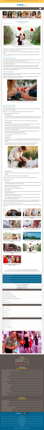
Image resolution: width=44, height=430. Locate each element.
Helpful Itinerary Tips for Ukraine (7, 410)
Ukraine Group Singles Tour (20, 284)
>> (20, 1)
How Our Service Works (6, 306)
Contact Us (4, 381)
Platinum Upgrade (6, 308)
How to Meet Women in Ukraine (7, 373)
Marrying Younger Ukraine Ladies (7, 385)
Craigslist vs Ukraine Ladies (6, 386)
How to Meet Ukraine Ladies (22, 420)
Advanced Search (22, 424)
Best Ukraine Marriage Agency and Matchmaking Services (10, 370)
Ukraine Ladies (28, 428)
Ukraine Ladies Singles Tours (7, 320)
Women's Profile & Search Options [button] (8, 289)
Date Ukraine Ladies (5, 383)
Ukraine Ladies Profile (22, 417)
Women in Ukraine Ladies (6, 388)
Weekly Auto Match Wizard (7, 302)
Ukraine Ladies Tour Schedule (7, 321)
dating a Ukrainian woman (6, 55)
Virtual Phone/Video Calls (7, 310)
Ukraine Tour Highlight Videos (7, 327)
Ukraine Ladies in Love (5, 390)
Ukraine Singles (4, 376)
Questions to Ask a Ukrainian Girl (7, 391)
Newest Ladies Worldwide (7, 282)
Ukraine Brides (4, 405)
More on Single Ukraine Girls (6, 380)
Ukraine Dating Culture (5, 400)
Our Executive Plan (6, 313)
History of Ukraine (5, 404)
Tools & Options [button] (5, 304)
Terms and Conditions (5, 394)
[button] (26, 413)
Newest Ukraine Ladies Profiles (8, 275)
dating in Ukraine (8, 111)
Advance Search (5, 300)
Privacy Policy (4, 393)
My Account (22, 425)
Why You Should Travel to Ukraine (7, 408)
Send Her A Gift (5, 315)
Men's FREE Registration (7, 291)
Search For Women (7, 277)
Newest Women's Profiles (22, 422)
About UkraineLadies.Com (6, 378)
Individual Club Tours (6, 323)
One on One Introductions (7, 325)
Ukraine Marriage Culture (6, 402)
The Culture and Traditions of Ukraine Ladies (8, 407)
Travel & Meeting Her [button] (6, 318)
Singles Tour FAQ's (5, 371)
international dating (14, 138)
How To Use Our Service (6, 375)
